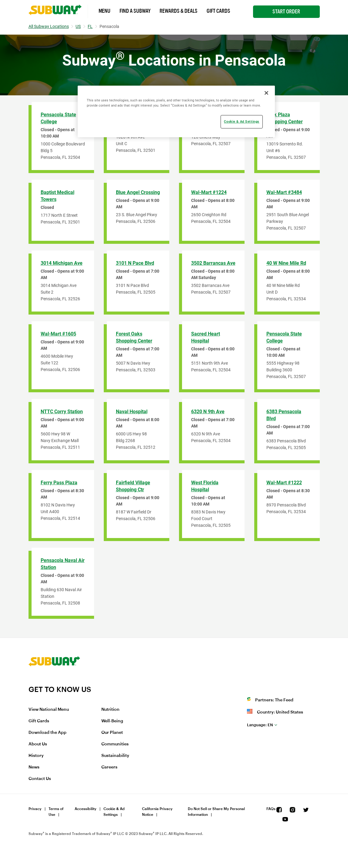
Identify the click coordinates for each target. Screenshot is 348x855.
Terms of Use (56, 811)
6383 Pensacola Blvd (283, 415)
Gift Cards (218, 11)
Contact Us (40, 779)
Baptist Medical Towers (57, 195)
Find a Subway (135, 11)
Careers (109, 767)
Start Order (286, 11)
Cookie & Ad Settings (114, 811)
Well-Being (112, 721)
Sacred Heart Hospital (205, 337)
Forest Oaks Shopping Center (134, 337)
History (36, 756)
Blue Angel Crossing (138, 192)
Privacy (35, 809)
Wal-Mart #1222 (284, 482)
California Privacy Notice (157, 811)
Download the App (47, 733)
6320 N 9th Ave (208, 411)
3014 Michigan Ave (62, 263)
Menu (104, 11)
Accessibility (85, 809)
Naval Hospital (131, 411)
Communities (115, 744)
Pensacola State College (58, 118)
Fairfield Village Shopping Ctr (133, 486)
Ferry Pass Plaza (59, 482)
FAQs (270, 809)
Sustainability (115, 756)
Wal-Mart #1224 (209, 192)
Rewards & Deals (179, 11)
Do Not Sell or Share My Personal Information (216, 811)
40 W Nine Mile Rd (286, 263)
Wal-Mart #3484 (284, 192)
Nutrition (110, 709)
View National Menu (49, 709)
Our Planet (112, 733)
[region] (176, 111)
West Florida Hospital (204, 486)
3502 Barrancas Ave (213, 263)
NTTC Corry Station (62, 411)
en (260, 725)
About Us (38, 744)
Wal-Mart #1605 (58, 334)
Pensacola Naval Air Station (63, 563)
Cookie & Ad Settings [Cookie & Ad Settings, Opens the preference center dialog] (241, 121)
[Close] (266, 93)
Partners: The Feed (274, 700)
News (34, 767)
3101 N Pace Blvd (135, 263)
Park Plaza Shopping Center (284, 118)
